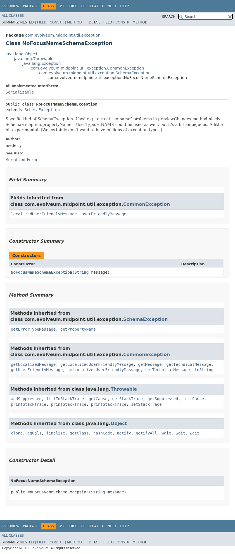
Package (30, 6)
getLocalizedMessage (33, 364)
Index (111, 6)
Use (62, 6)
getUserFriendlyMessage (37, 369)
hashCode (102, 433)
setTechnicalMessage (167, 369)
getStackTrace (127, 399)
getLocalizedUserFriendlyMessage (96, 364)
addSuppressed (26, 399)
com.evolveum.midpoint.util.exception (62, 35)
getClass (79, 433)
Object (119, 423)
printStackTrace (28, 404)
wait (166, 433)
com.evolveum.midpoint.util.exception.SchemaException (95, 73)
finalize (55, 433)
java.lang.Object (21, 54)
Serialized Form (21, 159)
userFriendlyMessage (104, 214)
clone (17, 433)
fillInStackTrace (65, 399)
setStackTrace (146, 404)
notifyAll (146, 433)
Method (74, 22)
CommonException (146, 204)
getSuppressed (163, 399)
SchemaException (42, 110)
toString (203, 369)
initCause (193, 399)
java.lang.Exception (41, 63)
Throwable (124, 389)
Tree (73, 6)
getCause (98, 399)
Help (124, 6)
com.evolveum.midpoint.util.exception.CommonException (87, 68)
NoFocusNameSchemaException (41, 272)
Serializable (20, 92)
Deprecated (92, 6)
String (82, 272)
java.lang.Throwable (33, 58)
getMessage (150, 364)
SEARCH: (169, 17)
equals (34, 433)
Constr (57, 22)
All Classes (13, 16)
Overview (11, 6)
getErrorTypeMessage (33, 329)
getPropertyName (78, 329)
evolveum (40, 548)
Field (41, 22)
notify (124, 433)
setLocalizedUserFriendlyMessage (103, 369)
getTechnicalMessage (188, 364)
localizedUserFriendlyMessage (44, 214)
